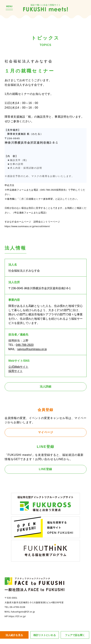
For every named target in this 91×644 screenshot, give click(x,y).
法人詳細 (45, 386)
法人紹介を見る (14, 635)
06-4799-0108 (17, 607)
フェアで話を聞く (75, 635)
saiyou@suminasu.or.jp (32, 349)
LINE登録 (45, 469)
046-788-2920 (25, 344)
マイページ (45, 432)
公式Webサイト (18, 366)
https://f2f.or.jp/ (17, 616)
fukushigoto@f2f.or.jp (23, 612)
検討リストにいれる (44, 635)
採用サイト (15, 371)
